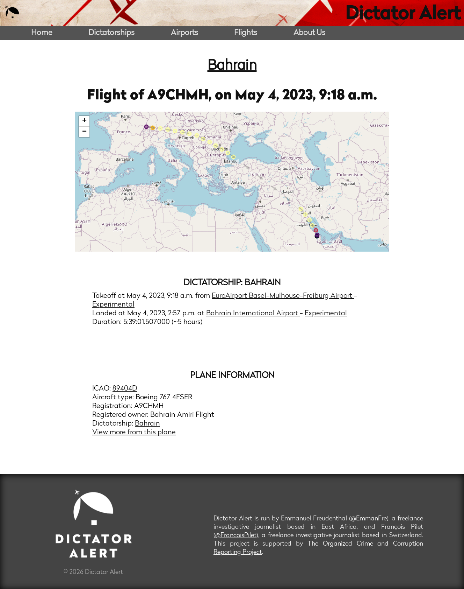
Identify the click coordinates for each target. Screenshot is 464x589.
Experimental (113, 304)
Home (41, 33)
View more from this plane (134, 432)
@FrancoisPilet (235, 535)
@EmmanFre (369, 519)
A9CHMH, (181, 96)
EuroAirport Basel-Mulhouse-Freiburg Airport (283, 296)
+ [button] (84, 121)
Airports (184, 33)
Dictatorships (111, 33)
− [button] (84, 132)
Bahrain (232, 66)
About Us (309, 33)
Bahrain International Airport (253, 313)
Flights (245, 33)
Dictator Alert (403, 15)
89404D (125, 388)
